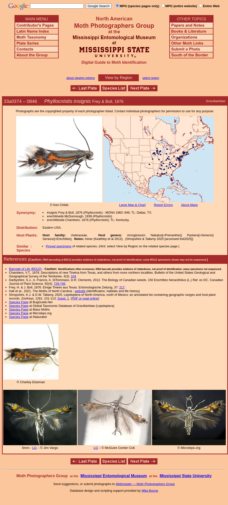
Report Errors (163, 205)
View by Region (118, 78)
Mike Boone (150, 490)
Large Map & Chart (132, 205)
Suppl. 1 (63, 298)
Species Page (18, 302)
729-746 (59, 283)
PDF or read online (85, 298)
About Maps (189, 205)
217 (122, 287)
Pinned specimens (58, 246)
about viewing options (80, 78)
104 (73, 276)
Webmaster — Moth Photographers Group (145, 484)
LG (34, 448)
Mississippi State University (186, 476)
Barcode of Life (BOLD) (25, 269)
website (80, 291)
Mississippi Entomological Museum (113, 476)
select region (150, 78)
